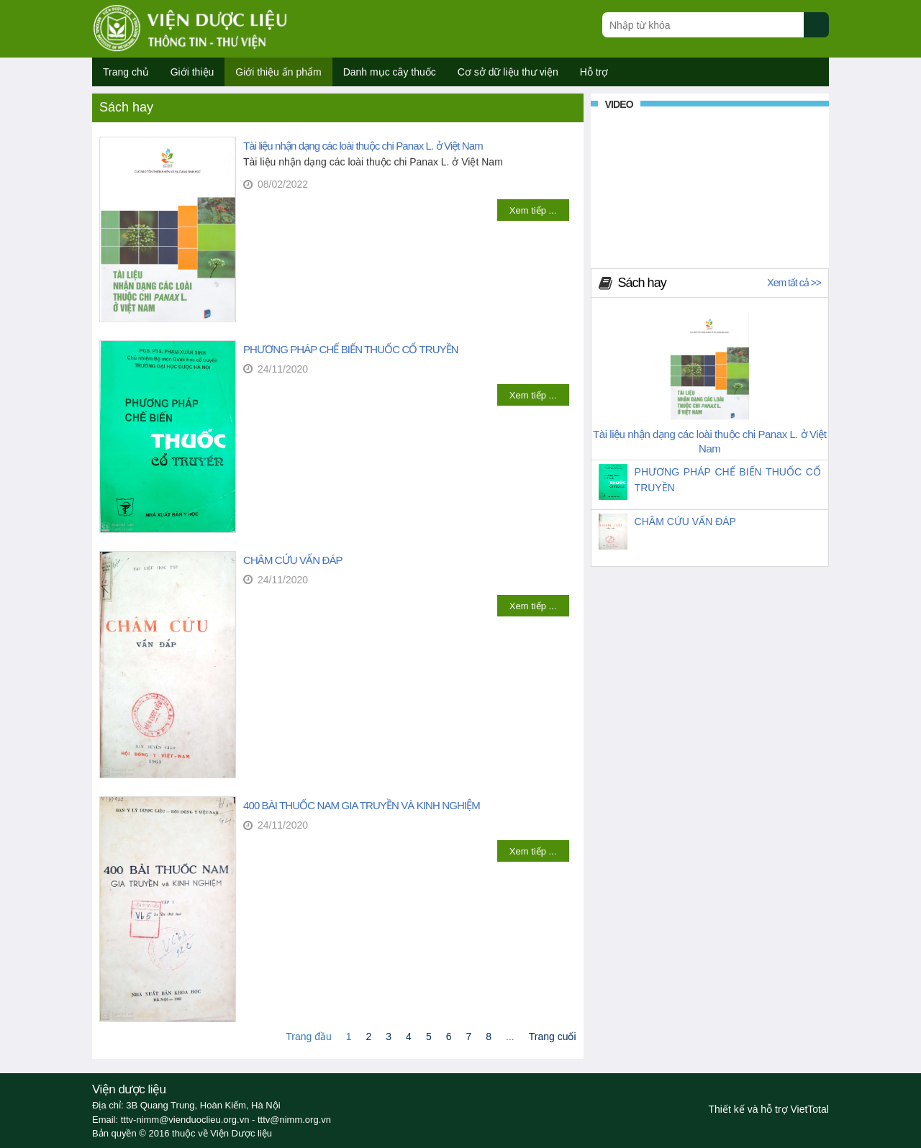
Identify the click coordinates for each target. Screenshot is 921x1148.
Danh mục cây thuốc (389, 72)
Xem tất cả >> (794, 282)
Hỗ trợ (594, 72)
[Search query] (703, 24)
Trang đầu (309, 1036)
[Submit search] (822, 32)
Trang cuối (552, 1036)
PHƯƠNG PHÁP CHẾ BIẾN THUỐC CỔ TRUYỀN (350, 349)
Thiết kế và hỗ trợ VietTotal (769, 1109)
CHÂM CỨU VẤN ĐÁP (292, 560)
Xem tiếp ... (533, 210)
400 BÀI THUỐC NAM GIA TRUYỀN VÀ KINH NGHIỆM (361, 805)
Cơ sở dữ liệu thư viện (508, 72)
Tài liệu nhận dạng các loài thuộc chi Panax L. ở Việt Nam (363, 146)
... (510, 1036)
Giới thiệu (192, 72)
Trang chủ (126, 72)
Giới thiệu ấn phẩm (278, 72)
